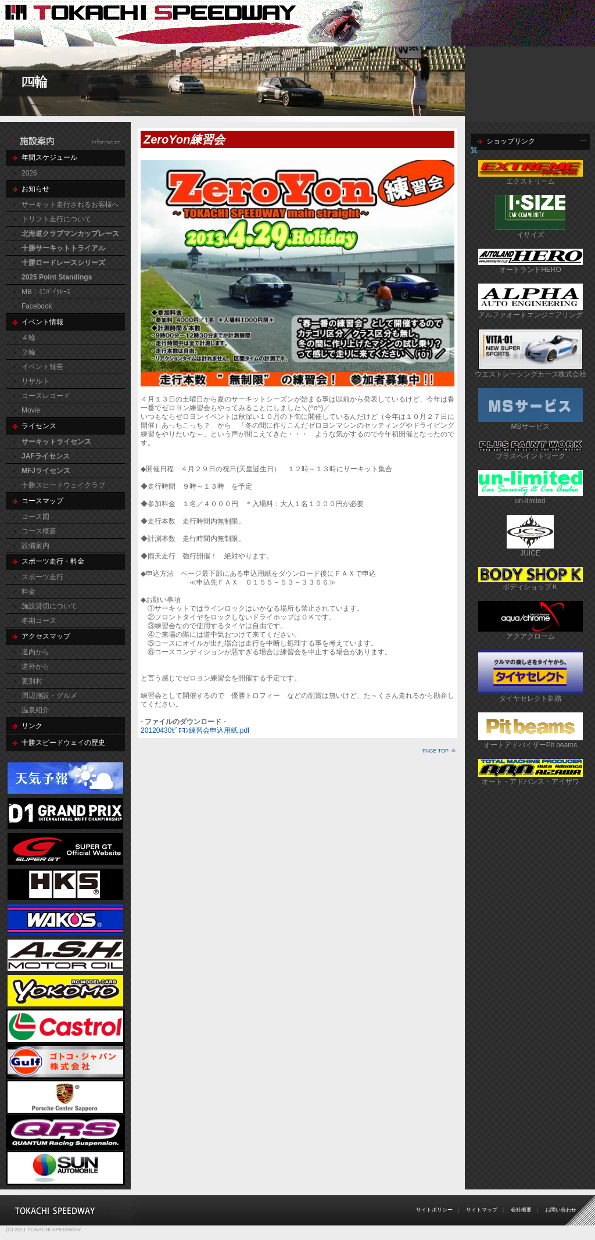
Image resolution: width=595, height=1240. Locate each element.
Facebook (36, 306)
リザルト (35, 381)
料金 (28, 591)
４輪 (28, 338)
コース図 (35, 517)
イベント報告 (42, 367)
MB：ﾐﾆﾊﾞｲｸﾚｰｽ (45, 292)
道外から (35, 666)
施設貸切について (49, 606)
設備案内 (35, 546)
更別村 (31, 681)
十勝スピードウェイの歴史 (63, 743)
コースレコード (45, 396)
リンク (31, 726)
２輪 (28, 352)
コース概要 (38, 531)
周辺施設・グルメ (49, 695)
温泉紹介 (35, 710)
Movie (30, 410)
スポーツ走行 (42, 577)
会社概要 (521, 1210)
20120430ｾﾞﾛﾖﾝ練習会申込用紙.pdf (195, 730)
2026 (29, 173)
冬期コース (38, 621)
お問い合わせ (560, 1210)
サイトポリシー (434, 1210)
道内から (35, 652)
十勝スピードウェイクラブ (63, 485)
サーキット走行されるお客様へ (70, 204)
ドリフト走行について (56, 219)
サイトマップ (481, 1210)
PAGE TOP (435, 751)
